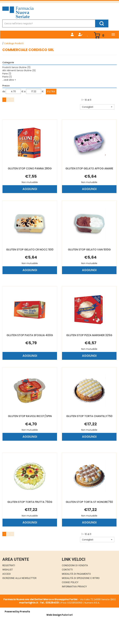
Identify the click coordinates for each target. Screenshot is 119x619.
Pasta (7, 76)
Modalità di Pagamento (76, 574)
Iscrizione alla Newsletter (19, 578)
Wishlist (7, 569)
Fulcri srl (67, 614)
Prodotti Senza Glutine (16, 67)
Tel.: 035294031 (49, 602)
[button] (97, 107)
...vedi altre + (9, 79)
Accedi (6, 574)
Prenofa (25, 611)
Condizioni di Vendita (75, 565)
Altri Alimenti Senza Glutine (19, 70)
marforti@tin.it (28, 602)
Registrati (8, 565)
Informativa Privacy (74, 586)
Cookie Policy (70, 582)
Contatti (67, 569)
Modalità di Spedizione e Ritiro (80, 578)
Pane (6, 73)
